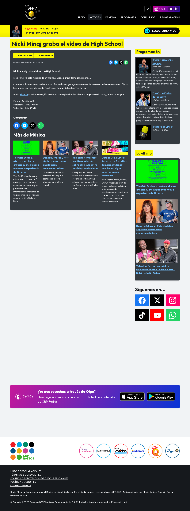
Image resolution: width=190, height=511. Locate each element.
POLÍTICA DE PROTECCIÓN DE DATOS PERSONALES (39, 478)
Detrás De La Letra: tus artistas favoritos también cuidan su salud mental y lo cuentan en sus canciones (115, 159)
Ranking (110, 17)
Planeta (24, 94)
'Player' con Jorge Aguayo (41, 32)
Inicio (81, 17)
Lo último (144, 153)
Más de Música (46, 55)
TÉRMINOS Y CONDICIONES (25, 474)
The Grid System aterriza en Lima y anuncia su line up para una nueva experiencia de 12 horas (26, 157)
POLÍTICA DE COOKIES (23, 481)
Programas (128, 17)
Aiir (125, 502)
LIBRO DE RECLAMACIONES (25, 471)
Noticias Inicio (25, 55)
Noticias (95, 17)
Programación (170, 17)
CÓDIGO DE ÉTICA (20, 485)
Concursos (148, 17)
